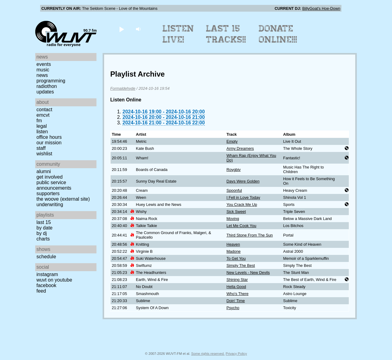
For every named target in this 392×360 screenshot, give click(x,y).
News (42, 75)
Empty (231, 141)
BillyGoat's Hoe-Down (321, 8)
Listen (42, 131)
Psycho (232, 307)
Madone (233, 251)
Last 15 (43, 222)
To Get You (236, 258)
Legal (41, 126)
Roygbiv (233, 169)
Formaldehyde (122, 88)
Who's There (237, 293)
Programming (50, 80)
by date (44, 227)
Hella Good (236, 286)
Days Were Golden (242, 181)
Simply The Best (240, 265)
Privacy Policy (236, 353)
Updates (45, 91)
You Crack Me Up (241, 204)
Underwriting (49, 204)
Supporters (48, 193)
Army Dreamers (240, 148)
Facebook (46, 285)
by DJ (41, 233)
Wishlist (44, 153)
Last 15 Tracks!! (226, 34)
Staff (41, 148)
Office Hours (49, 137)
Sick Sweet (236, 211)
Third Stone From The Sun (249, 235)
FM (39, 120)
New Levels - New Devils (248, 272)
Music (42, 69)
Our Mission (49, 142)
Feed (41, 291)
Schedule (46, 256)
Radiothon (46, 86)
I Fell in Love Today (243, 197)
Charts (43, 238)
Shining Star (237, 279)
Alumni (43, 171)
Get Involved (49, 177)
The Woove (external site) (63, 199)
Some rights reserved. (207, 353)
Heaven (233, 244)
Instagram (47, 274)
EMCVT (43, 115)
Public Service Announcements (53, 185)
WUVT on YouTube (54, 279)
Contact (44, 109)
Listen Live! (178, 34)
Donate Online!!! (278, 34)
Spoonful (234, 190)
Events (43, 64)
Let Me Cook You (241, 225)
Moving (232, 218)
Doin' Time (235, 300)
